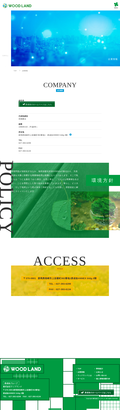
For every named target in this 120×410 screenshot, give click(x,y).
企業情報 (81, 372)
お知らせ (101, 372)
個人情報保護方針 (104, 379)
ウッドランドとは (85, 375)
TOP (80, 369)
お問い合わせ (102, 375)
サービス (81, 379)
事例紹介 (101, 369)
